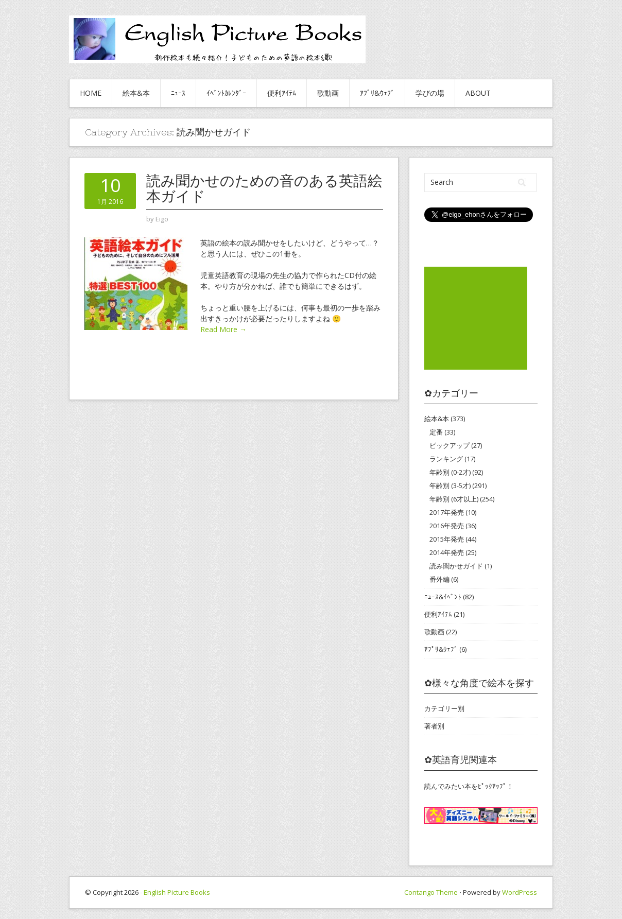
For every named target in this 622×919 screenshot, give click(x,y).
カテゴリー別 (444, 708)
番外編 (439, 579)
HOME (90, 93)
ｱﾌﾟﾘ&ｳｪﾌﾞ (377, 93)
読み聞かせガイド (456, 565)
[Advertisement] (475, 318)
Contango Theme (431, 892)
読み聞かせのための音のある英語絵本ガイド (264, 188)
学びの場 (430, 93)
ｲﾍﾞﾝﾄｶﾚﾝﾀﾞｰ (226, 93)
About (478, 93)
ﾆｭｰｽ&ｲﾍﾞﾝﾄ (442, 596)
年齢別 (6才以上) (453, 499)
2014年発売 (446, 552)
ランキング (446, 458)
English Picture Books (177, 892)
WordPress (519, 892)
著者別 (434, 726)
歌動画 (328, 93)
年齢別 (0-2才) (450, 472)
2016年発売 (446, 525)
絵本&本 (136, 93)
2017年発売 (446, 512)
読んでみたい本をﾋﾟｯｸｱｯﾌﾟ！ (468, 786)
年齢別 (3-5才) (450, 485)
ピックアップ (449, 445)
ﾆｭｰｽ (178, 93)
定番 (436, 432)
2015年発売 (446, 539)
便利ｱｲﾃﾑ (281, 93)
